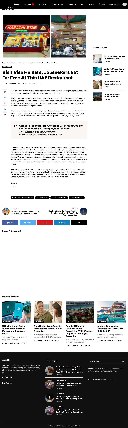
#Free (68, 125)
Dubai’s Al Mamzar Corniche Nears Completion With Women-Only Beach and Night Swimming (79, 331)
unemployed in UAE (76, 197)
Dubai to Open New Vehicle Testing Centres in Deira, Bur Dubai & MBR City (68, 412)
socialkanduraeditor (14, 83)
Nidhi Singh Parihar (12, 343)
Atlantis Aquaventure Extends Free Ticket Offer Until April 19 (110, 328)
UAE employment (42, 197)
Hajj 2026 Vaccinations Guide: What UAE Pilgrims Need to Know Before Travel (114, 59)
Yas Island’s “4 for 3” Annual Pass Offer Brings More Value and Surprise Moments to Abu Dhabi (69, 373)
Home (4, 63)
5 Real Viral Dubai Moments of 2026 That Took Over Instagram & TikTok (69, 385)
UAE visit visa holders (59, 197)
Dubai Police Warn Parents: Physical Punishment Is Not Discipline (112, 84)
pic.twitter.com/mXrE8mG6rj (37, 131)
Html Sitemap (7, 383)
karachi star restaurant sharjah (22, 197)
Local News (13, 63)
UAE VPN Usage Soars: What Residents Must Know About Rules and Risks (114, 72)
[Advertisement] (109, 28)
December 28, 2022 (54, 134)
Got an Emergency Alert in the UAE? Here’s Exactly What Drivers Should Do (69, 398)
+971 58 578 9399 (107, 380)
